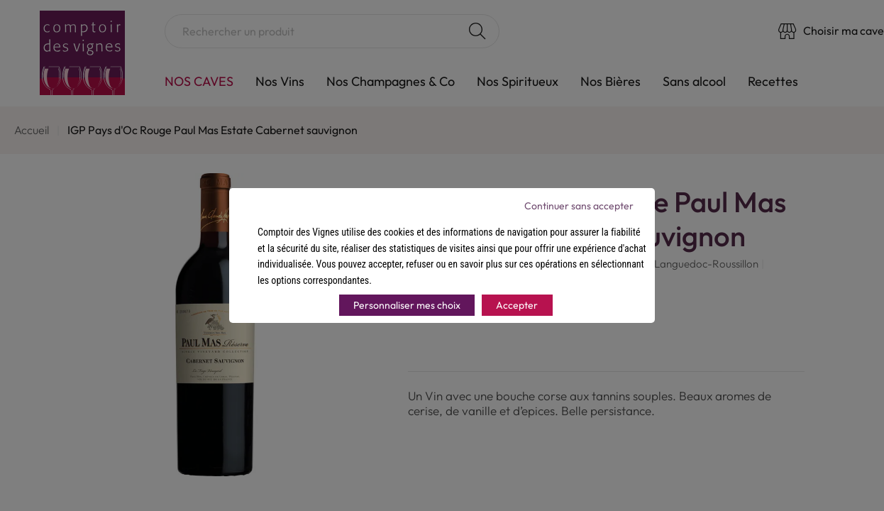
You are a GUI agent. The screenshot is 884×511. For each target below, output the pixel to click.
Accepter (517, 305)
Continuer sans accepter (579, 205)
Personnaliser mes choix (406, 305)
